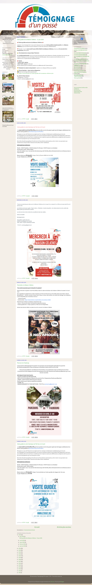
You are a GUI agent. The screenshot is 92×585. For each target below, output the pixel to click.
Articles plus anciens (64, 527)
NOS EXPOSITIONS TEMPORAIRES (78, 76)
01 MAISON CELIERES (79, 48)
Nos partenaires (14, 31)
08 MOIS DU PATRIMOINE (80, 63)
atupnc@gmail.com (7, 54)
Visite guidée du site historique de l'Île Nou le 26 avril (31, 127)
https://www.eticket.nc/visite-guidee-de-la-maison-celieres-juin (36, 73)
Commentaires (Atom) (29, 530)
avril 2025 (22, 540)
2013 (19, 568)
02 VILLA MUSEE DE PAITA (80, 50)
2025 (19, 534)
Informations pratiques (25, 31)
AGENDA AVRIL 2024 (7, 34)
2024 (19, 548)
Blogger (62, 581)
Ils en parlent (77, 68)
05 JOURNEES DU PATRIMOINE (81, 56)
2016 (19, 563)
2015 (19, 565)
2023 (19, 550)
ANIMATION (77, 65)
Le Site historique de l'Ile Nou (75, 31)
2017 (19, 561)
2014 (19, 567)
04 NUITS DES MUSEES (79, 54)
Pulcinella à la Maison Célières (25, 285)
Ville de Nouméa (78, 91)
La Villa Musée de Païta (62, 31)
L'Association (5, 31)
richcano (52, 581)
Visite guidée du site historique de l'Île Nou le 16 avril (31, 444)
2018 (19, 559)
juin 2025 (22, 536)
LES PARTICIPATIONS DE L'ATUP (80, 73)
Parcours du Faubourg (23, 363)
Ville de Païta (77, 93)
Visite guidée (77, 78)
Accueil (37, 527)
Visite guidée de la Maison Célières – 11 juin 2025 (30, 39)
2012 (19, 570)
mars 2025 (22, 542)
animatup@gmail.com (27, 78)
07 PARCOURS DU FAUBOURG (81, 61)
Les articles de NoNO (79, 70)
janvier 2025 (23, 546)
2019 (19, 557)
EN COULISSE (77, 67)
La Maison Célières (50, 31)
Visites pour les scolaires (37, 31)
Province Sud (77, 90)
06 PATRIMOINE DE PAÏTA (80, 59)
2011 (19, 572)
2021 (19, 554)
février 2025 (23, 544)
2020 (19, 555)
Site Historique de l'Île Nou (36, 131)
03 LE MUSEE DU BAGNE (80, 53)
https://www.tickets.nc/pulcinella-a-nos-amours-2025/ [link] (38, 300)
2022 (19, 552)
